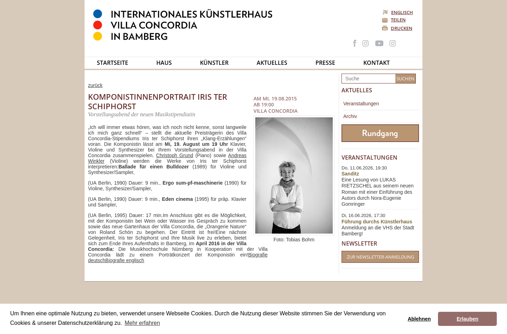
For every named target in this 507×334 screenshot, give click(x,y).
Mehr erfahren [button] (142, 323)
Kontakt (376, 63)
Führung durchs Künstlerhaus (377, 221)
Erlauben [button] (467, 319)
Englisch (398, 12)
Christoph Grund (174, 155)
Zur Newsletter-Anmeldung (380, 257)
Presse (325, 63)
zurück (95, 85)
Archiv (350, 116)
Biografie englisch (124, 260)
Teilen (398, 20)
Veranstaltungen (361, 103)
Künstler (214, 63)
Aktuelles (272, 63)
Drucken (401, 28)
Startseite (112, 63)
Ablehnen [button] (419, 319)
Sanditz (350, 174)
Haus (164, 63)
